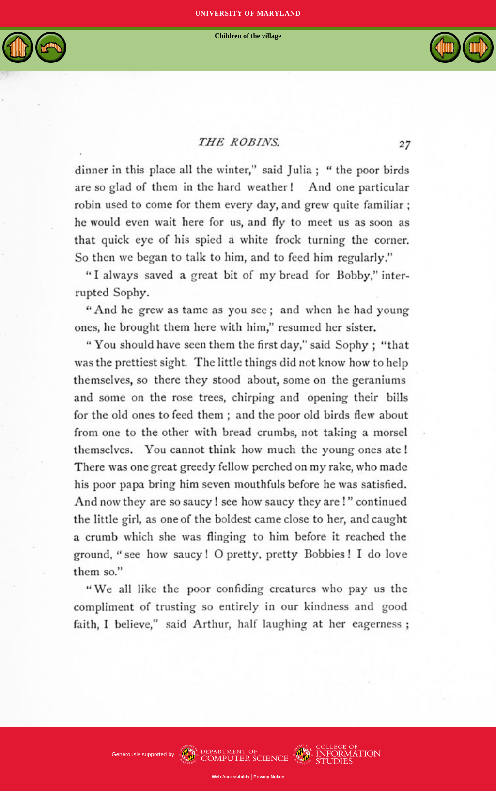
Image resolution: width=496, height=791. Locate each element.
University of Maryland (248, 13)
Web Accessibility (230, 777)
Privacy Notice (268, 777)
